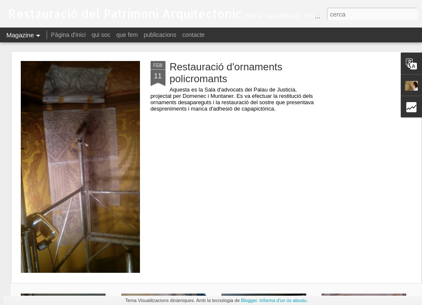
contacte (193, 34)
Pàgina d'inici (68, 34)
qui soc (101, 34)
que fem (127, 34)
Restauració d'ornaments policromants (226, 72)
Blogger (249, 300)
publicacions (160, 34)
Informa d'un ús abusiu (283, 300)
